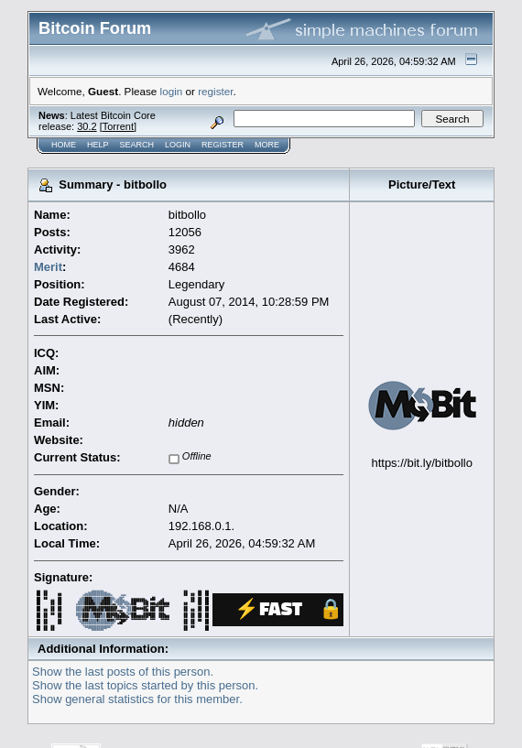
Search (137, 144)
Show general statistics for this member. (137, 699)
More (267, 144)
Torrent (118, 126)
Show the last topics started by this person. (145, 685)
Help (98, 144)
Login (177, 144)
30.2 (86, 126)
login (171, 91)
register (215, 91)
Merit (48, 267)
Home (63, 144)
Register (222, 144)
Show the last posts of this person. (122, 671)
